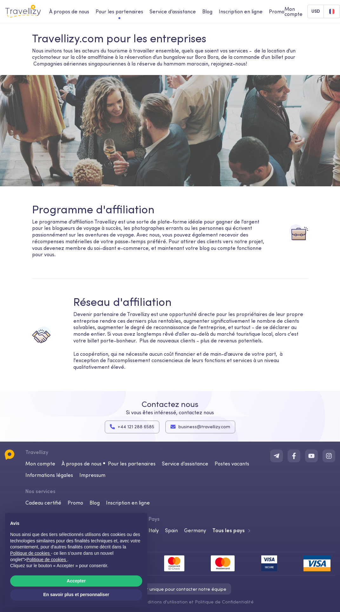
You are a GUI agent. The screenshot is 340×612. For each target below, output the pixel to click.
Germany (195, 530)
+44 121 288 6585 (132, 427)
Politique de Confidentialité (224, 601)
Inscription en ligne (128, 502)
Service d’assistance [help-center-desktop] (173, 11)
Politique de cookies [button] (30, 553)
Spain (171, 530)
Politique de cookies (46, 559)
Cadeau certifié (43, 502)
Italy (154, 530)
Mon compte (40, 463)
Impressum (92, 474)
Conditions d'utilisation (164, 601)
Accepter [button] (76, 580)
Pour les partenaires (132, 463)
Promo (276, 11)
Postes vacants (232, 463)
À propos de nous (82, 463)
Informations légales (49, 474)
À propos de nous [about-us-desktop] (69, 11)
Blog (95, 502)
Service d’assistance (185, 463)
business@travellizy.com (200, 427)
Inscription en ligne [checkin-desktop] (241, 11)
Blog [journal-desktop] (207, 11)
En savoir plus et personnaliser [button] (76, 594)
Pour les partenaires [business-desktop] (119, 11)
